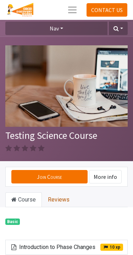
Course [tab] (23, 199)
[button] (118, 28)
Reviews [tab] (59, 199)
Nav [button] (54, 28)
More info (105, 176)
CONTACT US (107, 9)
